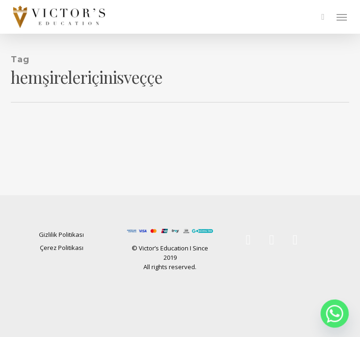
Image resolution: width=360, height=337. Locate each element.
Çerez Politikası (61, 247)
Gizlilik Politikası (61, 234)
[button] (342, 17)
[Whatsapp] (334, 313)
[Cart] (323, 17)
